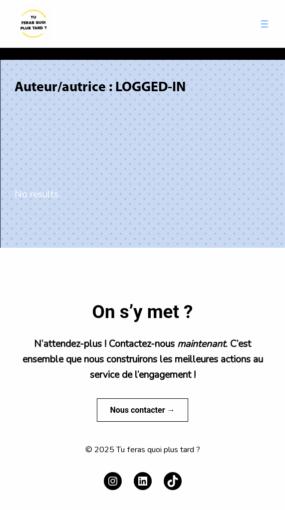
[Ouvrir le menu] (265, 24)
